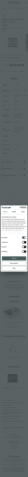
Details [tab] (14, 211)
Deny (14, 268)
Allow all (14, 258)
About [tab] (23, 211)
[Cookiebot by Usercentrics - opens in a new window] (20, 207)
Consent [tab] (5, 211)
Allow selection (14, 263)
